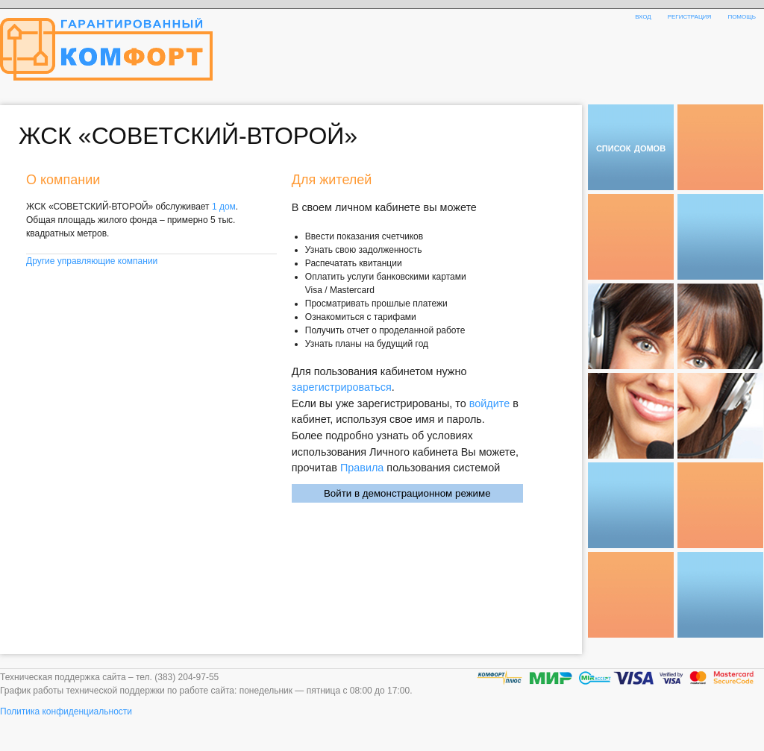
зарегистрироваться (342, 387)
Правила (361, 468)
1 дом (224, 206)
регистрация (690, 15)
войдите (489, 403)
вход (643, 15)
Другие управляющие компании (91, 261)
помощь (741, 15)
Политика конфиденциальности (66, 711)
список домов (631, 147)
